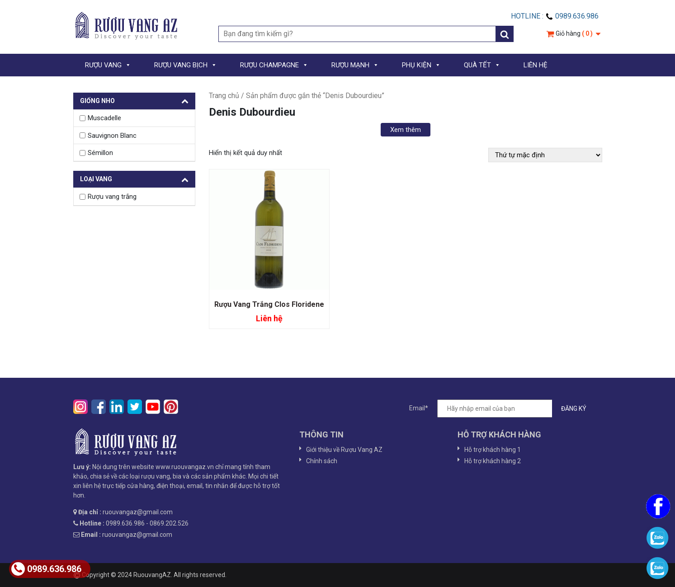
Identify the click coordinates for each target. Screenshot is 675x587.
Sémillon (100, 153)
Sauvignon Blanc (112, 135)
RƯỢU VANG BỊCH (185, 65)
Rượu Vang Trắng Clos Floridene (269, 304)
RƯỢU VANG (108, 65)
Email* (502, 408)
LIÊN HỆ (536, 65)
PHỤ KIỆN (421, 65)
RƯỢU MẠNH (355, 65)
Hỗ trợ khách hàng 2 (492, 461)
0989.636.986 (46, 569)
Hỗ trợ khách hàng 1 (492, 449)
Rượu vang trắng (112, 197)
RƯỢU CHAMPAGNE (274, 65)
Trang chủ (224, 95)
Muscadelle (104, 118)
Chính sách (321, 461)
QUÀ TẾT (482, 65)
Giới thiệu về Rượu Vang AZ (344, 449)
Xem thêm (405, 130)
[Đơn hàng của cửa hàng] (545, 155)
